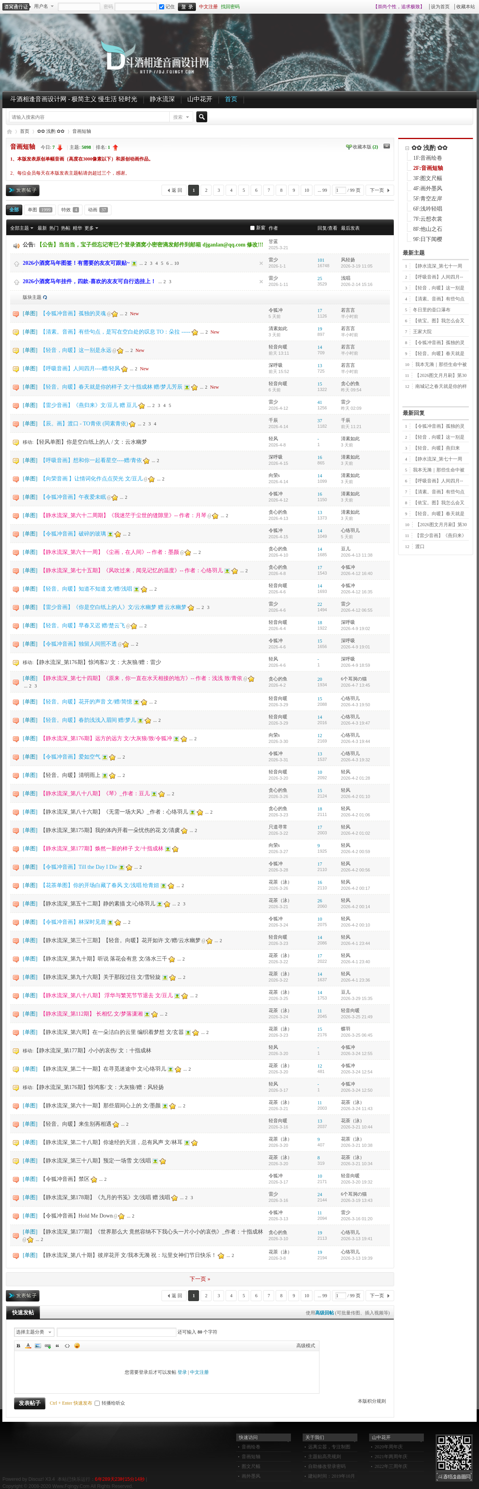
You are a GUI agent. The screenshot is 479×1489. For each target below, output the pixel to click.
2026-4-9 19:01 (355, 647)
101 (321, 260)
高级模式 (305, 1345)
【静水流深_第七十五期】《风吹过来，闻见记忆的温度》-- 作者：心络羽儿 (131, 570)
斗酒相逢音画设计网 (9, 131)
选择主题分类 (30, 1332)
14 (320, 347)
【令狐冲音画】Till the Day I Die (78, 867)
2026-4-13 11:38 (357, 555)
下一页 (377, 190)
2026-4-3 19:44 (355, 741)
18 (320, 622)
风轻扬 (348, 259)
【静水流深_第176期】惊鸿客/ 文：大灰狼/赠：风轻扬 (99, 1087)
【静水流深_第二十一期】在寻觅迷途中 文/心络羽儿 (103, 1069)
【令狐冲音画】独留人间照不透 (78, 644)
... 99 (322, 190)
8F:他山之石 (428, 229)
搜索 (178, 117)
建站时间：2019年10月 (331, 1476)
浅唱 (345, 278)
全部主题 (19, 228)
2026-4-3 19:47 (355, 723)
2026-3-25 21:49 (357, 1016)
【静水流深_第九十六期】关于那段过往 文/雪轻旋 (100, 977)
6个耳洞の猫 (354, 679)
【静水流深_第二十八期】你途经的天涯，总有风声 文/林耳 (111, 1142)
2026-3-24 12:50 (357, 1090)
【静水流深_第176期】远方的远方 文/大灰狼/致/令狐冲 (106, 738)
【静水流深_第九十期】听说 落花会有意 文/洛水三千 (104, 959)
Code (67, 1346)
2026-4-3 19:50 (355, 704)
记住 (167, 6)
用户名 (41, 6)
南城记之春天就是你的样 (441, 386)
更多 (89, 228)
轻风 (273, 438)
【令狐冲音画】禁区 (65, 1179)
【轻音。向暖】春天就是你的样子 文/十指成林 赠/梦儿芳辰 (111, 387)
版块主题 (32, 297)
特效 (70, 209)
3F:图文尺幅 (428, 178)
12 (320, 735)
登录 (182, 1372)
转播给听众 (110, 1403)
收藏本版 (365, 147)
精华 (77, 228)
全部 (14, 209)
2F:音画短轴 (428, 168)
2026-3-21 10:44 (357, 1127)
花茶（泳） (280, 882)
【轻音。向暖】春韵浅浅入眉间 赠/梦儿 (88, 720)
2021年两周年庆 (391, 1456)
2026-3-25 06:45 (357, 1035)
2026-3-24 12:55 (357, 1053)
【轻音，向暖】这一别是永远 (75, 350)
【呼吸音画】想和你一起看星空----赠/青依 (91, 460)
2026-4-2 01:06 (355, 814)
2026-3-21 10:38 (357, 1145)
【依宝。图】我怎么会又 (439, 320)
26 (320, 900)
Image (38, 1346)
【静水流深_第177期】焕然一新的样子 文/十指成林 (101, 849)
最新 (42, 228)
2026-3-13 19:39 (357, 1258)
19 (320, 329)
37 (320, 420)
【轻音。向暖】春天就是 (439, 353)
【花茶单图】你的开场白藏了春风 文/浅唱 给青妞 (100, 885)
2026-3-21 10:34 (357, 1163)
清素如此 (278, 328)
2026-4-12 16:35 (357, 591)
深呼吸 (276, 365)
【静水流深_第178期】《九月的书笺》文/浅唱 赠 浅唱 (105, 1197)
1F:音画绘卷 (428, 158)
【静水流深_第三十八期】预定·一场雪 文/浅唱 (95, 1161)
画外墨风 (251, 1476)
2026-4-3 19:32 (355, 759)
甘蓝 (273, 241)
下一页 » (200, 1279)
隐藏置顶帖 (261, 263)
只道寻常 (278, 827)
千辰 (273, 420)
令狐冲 (276, 310)
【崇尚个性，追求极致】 (399, 6)
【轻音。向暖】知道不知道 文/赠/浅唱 (86, 589)
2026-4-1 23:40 (355, 961)
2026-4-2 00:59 (355, 851)
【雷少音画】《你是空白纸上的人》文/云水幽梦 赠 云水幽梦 (113, 607)
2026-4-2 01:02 (355, 833)
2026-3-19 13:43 (357, 1200)
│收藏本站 (464, 6)
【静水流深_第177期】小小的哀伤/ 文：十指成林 (92, 1050)
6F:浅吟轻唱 (428, 209)
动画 (98, 209)
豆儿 (345, 549)
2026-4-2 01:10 (355, 796)
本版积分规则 (372, 1401)
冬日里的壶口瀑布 (431, 309)
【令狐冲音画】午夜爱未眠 (73, 497)
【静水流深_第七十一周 (437, 266)
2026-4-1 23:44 (355, 943)
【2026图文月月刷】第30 (440, 375)
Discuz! (36, 1479)
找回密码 (230, 6)
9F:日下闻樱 (428, 239)
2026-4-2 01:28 (355, 778)
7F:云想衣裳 (428, 219)
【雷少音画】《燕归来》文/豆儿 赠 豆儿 (89, 405)
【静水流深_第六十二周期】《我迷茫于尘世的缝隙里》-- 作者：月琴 (123, 515)
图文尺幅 (251, 1466)
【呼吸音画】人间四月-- (438, 277)
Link (48, 1346)
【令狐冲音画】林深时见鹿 (73, 922)
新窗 (261, 227)
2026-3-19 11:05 (357, 266)
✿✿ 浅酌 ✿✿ (51, 131)
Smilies (77, 1346)
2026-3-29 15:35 (357, 998)
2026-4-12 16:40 (357, 573)
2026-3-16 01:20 (357, 1218)
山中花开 (199, 99)
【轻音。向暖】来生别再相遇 (75, 1124)
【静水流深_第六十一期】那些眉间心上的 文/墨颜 (100, 1106)
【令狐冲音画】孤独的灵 (439, 342)
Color (28, 1346)
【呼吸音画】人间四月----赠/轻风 (80, 368)
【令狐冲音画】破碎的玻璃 (73, 534)
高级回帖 (324, 1313)
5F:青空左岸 (428, 199)
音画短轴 (81, 131)
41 (320, 402)
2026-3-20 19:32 (357, 1182)
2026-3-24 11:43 (357, 1108)
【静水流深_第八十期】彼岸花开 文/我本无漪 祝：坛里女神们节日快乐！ (128, 1255)
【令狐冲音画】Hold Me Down (76, 1216)
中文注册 (208, 6)
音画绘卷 (251, 1447)
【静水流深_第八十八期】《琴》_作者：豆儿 (95, 793)
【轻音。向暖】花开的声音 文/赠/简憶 (86, 702)
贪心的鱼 (350, 383)
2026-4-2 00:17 (355, 888)
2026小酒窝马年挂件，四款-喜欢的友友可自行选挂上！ (89, 281)
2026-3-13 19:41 (357, 1238)
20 (320, 679)
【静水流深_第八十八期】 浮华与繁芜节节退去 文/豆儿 (106, 995)
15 (320, 384)
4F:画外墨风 (428, 188)
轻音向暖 (278, 347)
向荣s (274, 475)
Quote (57, 1346)
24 (320, 1194)
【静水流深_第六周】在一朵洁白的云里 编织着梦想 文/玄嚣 (112, 1032)
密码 (108, 6)
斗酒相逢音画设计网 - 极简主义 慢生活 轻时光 (73, 99)
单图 (40, 209)
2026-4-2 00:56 (355, 870)
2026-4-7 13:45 (355, 685)
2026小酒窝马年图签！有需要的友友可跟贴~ (76, 263)
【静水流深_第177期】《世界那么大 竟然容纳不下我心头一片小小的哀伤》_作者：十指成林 (152, 1232)
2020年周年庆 (389, 1447)
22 (320, 604)
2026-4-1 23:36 (355, 980)
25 (320, 278)
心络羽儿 (350, 530)
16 (320, 457)
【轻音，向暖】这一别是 (439, 288)
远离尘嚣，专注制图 (329, 1447)
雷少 (273, 259)
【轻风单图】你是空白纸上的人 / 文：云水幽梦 (90, 442)
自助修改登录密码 (327, 1466)
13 (320, 365)
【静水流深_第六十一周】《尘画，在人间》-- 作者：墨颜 (109, 552)
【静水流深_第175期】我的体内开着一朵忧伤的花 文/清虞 (110, 830)
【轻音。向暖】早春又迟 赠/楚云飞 (82, 625)
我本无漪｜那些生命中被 (441, 364)
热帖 (65, 228)
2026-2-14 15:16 (357, 284)
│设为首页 (439, 6)
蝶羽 (345, 1029)
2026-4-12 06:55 (357, 610)
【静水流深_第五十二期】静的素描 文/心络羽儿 (97, 904)
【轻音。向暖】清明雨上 (70, 775)
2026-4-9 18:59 (355, 665)
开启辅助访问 (369, 6)
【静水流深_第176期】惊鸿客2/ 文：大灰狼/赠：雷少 (97, 662)
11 (320, 1011)
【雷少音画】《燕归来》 (440, 535)
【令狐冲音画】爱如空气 (70, 757)
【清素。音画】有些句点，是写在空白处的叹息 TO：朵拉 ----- (115, 332)
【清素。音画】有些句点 (439, 299)
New (134, 313)
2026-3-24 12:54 (357, 1071)
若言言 (348, 310)
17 (320, 310)
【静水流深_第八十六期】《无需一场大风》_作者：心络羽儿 (114, 812)
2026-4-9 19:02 (355, 628)
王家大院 (422, 331)
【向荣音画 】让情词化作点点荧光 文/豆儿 (91, 479)
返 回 (177, 190)
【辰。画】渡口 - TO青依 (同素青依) (84, 424)
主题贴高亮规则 (324, 1456)
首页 (231, 99)
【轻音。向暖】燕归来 (436, 448)
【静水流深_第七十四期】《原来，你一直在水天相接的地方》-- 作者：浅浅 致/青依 (141, 678)
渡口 (420, 546)
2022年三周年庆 (391, 1466)
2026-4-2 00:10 (355, 925)
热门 (54, 228)
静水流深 (162, 99)
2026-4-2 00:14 (355, 906)
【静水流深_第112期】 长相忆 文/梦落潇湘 (91, 1014)
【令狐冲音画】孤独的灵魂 (73, 313)
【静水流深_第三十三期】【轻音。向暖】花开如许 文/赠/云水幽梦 (120, 940)
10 (306, 190)
